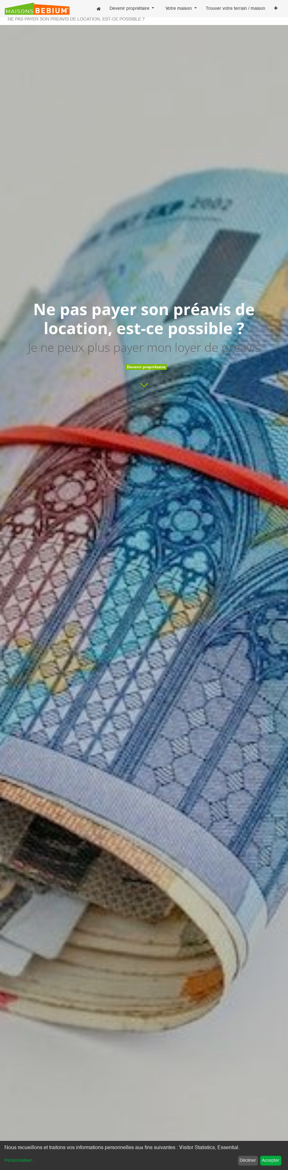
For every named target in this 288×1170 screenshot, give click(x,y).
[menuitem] (99, 8)
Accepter (270, 1160)
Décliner (248, 1160)
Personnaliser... (19, 1160)
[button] (276, 9)
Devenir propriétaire (146, 367)
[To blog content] (144, 384)
